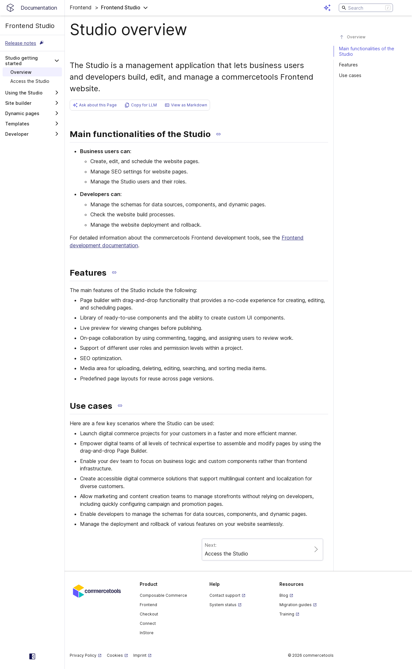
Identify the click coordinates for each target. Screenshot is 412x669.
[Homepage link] (32, 7)
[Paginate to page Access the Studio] (262, 549)
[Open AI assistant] (327, 7)
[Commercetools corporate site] (97, 590)
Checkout (149, 614)
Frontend (148, 604)
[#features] (370, 64)
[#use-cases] (370, 75)
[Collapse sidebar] (32, 656)
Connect (148, 623)
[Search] (366, 8)
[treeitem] (32, 71)
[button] (109, 7)
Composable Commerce (163, 595)
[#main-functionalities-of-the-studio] (370, 51)
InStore (147, 632)
